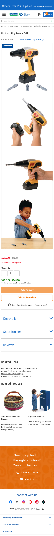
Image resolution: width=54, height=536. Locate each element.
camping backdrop (9, 368)
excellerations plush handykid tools (16, 376)
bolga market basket (28, 368)
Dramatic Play (26, 26)
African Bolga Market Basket (11, 417)
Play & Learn (13, 26)
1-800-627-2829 (29, 472)
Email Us (30, 479)
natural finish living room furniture (15, 371)
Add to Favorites (27, 297)
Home (3, 26)
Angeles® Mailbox (36, 416)
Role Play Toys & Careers (44, 26)
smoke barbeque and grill (12, 373)
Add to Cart (27, 290)
